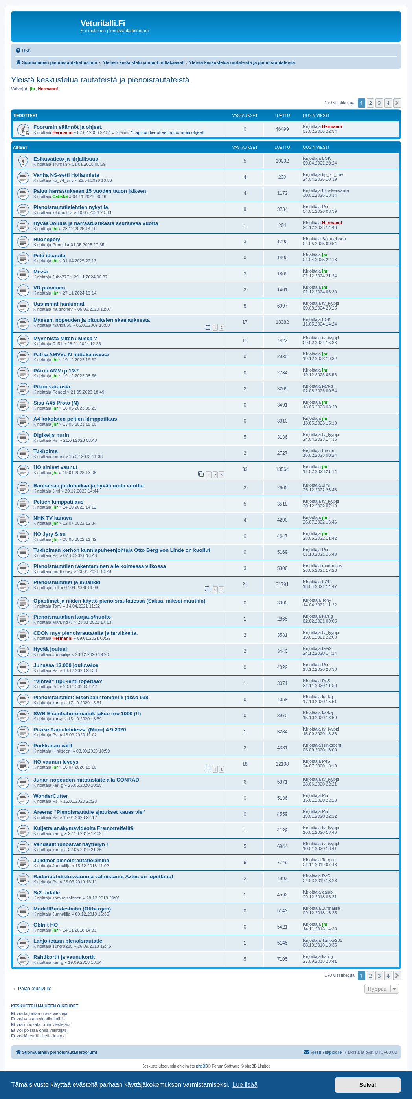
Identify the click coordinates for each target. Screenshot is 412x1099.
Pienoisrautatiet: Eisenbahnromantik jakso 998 (90, 697)
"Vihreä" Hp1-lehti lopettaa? (67, 681)
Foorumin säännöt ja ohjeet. (68, 127)
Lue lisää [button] (245, 1084)
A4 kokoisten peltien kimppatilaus (75, 419)
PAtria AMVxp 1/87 (56, 371)
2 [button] (370, 102)
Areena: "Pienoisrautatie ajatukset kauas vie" (89, 812)
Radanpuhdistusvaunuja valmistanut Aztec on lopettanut (103, 876)
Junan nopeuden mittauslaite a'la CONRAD (86, 780)
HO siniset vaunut (55, 467)
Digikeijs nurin (51, 435)
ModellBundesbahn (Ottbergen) (72, 909)
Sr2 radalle (46, 893)
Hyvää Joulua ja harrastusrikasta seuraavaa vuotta (95, 223)
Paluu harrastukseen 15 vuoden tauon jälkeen (89, 191)
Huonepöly (46, 239)
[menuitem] (23, 50)
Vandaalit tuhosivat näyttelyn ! (70, 844)
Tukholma (45, 451)
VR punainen (49, 288)
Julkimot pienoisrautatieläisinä (71, 860)
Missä (40, 272)
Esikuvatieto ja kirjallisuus (65, 159)
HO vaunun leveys (55, 762)
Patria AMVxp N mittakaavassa (71, 354)
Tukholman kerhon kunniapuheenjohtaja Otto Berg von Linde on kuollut (121, 550)
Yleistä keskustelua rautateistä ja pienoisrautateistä (100, 79)
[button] (397, 103)
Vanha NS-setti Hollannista (66, 175)
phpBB (202, 1066)
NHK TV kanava (52, 518)
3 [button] (379, 102)
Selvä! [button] (367, 1085)
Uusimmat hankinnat (59, 304)
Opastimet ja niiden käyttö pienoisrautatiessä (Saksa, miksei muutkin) (119, 601)
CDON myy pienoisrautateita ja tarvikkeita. (85, 633)
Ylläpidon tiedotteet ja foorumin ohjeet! (167, 132)
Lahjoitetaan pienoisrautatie (67, 941)
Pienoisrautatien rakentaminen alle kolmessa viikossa (99, 566)
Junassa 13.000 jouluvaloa (66, 665)
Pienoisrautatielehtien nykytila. (71, 207)
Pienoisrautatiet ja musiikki (66, 582)
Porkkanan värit (52, 746)
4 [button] (388, 102)
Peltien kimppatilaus (58, 502)
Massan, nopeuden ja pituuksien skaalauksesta (91, 320)
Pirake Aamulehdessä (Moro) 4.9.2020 (79, 730)
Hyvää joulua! (50, 649)
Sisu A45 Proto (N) (56, 403)
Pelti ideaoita (49, 255)
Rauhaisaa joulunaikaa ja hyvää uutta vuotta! (88, 486)
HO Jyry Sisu (49, 534)
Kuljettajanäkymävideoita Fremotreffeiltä (83, 828)
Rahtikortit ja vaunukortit (64, 957)
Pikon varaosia (51, 387)
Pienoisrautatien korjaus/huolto (72, 617)
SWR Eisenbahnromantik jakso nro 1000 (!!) (87, 713)
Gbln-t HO (45, 925)
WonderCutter (50, 796)
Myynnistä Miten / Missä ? (65, 338)
